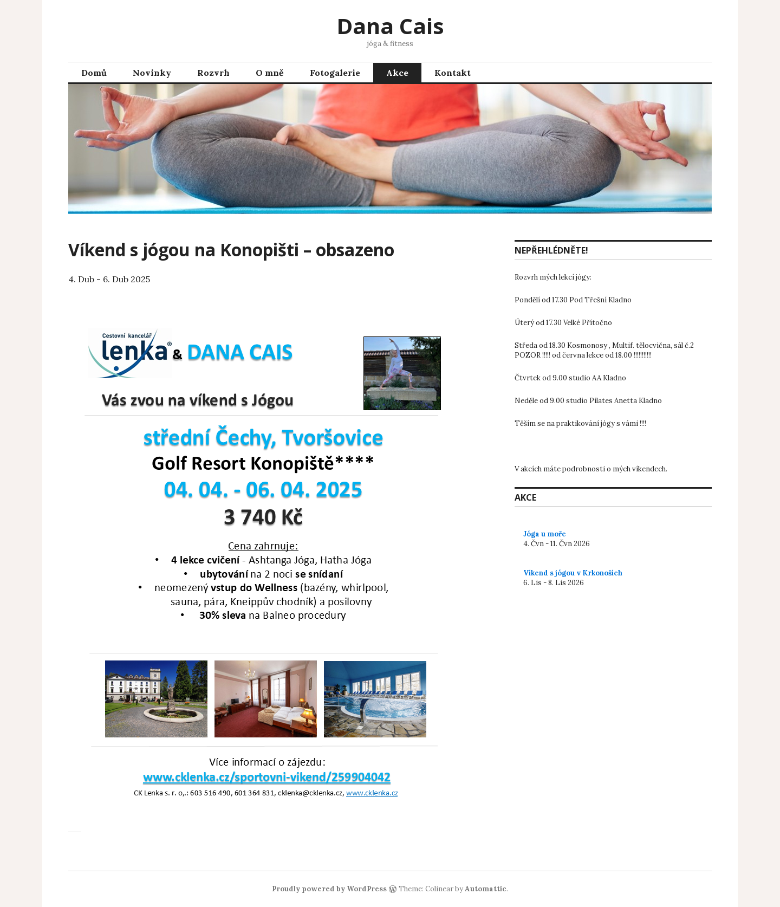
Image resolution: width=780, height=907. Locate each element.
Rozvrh (213, 72)
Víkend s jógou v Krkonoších (572, 573)
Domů (94, 72)
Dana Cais (390, 26)
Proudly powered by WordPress (329, 888)
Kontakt (452, 72)
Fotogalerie (335, 72)
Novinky (152, 72)
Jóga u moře (544, 534)
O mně (270, 72)
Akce (397, 72)
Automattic (485, 888)
